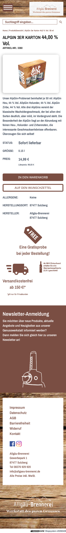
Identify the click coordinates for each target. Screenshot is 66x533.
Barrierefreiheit (20, 423)
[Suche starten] (30, 21)
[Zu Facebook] (12, 443)
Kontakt (15, 433)
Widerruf (15, 428)
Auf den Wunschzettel (33, 188)
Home (5, 30)
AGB (13, 418)
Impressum (17, 407)
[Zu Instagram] (19, 443)
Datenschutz (18, 412)
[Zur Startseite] (46, 9)
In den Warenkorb (33, 177)
